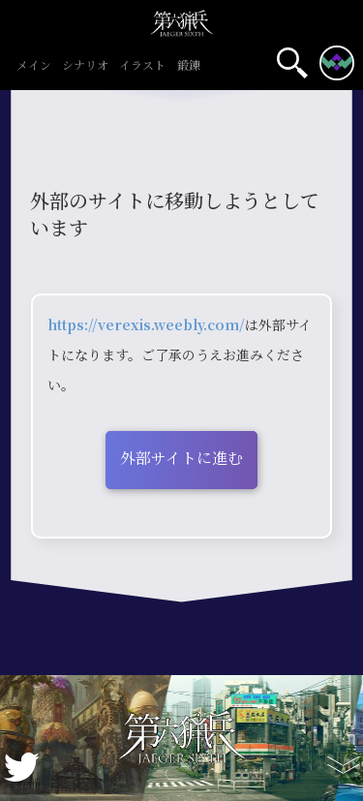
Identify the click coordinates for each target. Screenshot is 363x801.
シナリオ (85, 66)
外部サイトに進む (181, 458)
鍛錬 (188, 66)
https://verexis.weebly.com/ (146, 324)
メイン (33, 66)
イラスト (142, 66)
